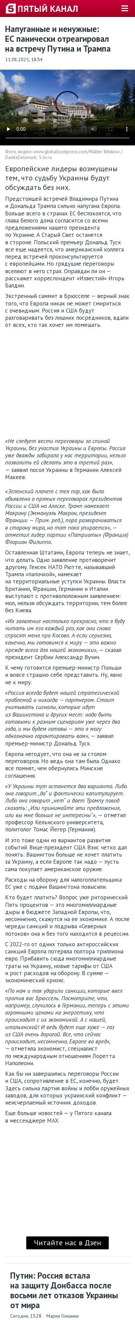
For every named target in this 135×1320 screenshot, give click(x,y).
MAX (53, 1120)
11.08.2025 (17, 59)
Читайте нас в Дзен (67, 1242)
